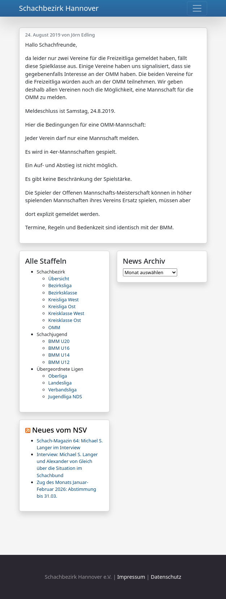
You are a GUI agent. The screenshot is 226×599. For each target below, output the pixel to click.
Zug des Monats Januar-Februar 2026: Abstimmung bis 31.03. (66, 489)
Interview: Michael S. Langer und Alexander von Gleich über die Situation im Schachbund (67, 465)
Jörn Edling (83, 34)
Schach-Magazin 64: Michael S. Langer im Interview (70, 444)
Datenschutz (166, 576)
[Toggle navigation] (197, 8)
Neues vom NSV (59, 430)
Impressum (131, 576)
